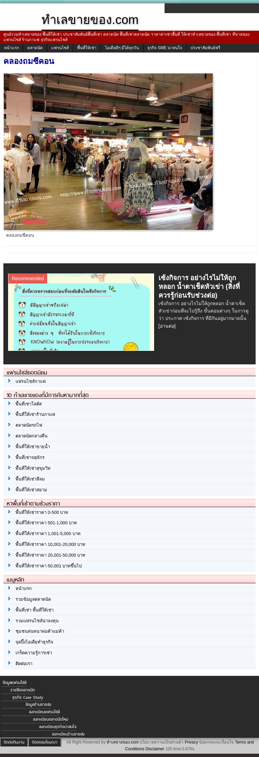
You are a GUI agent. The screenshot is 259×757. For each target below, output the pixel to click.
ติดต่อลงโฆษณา (44, 742)
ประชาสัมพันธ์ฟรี (205, 47)
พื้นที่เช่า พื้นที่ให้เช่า (35, 610)
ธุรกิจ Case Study (27, 697)
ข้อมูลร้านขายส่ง (38, 704)
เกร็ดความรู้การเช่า (34, 652)
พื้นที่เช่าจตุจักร (30, 457)
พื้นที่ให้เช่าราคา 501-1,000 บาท (46, 522)
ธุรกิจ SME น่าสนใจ (164, 47)
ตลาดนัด (35, 47)
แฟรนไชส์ (60, 47)
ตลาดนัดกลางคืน (32, 435)
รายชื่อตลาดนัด (22, 690)
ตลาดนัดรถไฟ (29, 425)
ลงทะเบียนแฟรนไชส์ (44, 712)
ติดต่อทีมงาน (14, 742)
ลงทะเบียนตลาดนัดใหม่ (50, 719)
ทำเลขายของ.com (123, 742)
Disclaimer (154, 749)
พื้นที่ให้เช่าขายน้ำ (33, 446)
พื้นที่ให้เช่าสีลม (30, 479)
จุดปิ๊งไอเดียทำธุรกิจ (34, 642)
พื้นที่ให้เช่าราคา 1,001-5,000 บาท (48, 533)
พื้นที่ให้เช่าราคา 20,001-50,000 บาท (50, 555)
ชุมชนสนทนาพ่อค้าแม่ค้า (40, 631)
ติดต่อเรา (24, 663)
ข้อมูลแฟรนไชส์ (14, 682)
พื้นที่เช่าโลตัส (29, 403)
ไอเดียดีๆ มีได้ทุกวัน (122, 47)
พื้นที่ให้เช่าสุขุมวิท (33, 468)
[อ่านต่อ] (167, 326)
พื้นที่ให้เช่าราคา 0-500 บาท (42, 512)
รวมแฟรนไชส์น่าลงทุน (37, 620)
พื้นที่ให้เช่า (86, 47)
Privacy (191, 742)
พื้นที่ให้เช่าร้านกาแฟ (35, 414)
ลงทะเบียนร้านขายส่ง (68, 734)
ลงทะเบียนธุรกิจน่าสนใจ (58, 726)
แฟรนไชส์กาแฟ (31, 381)
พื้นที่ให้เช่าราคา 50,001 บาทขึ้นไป (49, 565)
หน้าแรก (11, 47)
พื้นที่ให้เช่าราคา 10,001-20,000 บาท (50, 544)
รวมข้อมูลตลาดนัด (33, 599)
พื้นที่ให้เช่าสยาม (31, 489)
